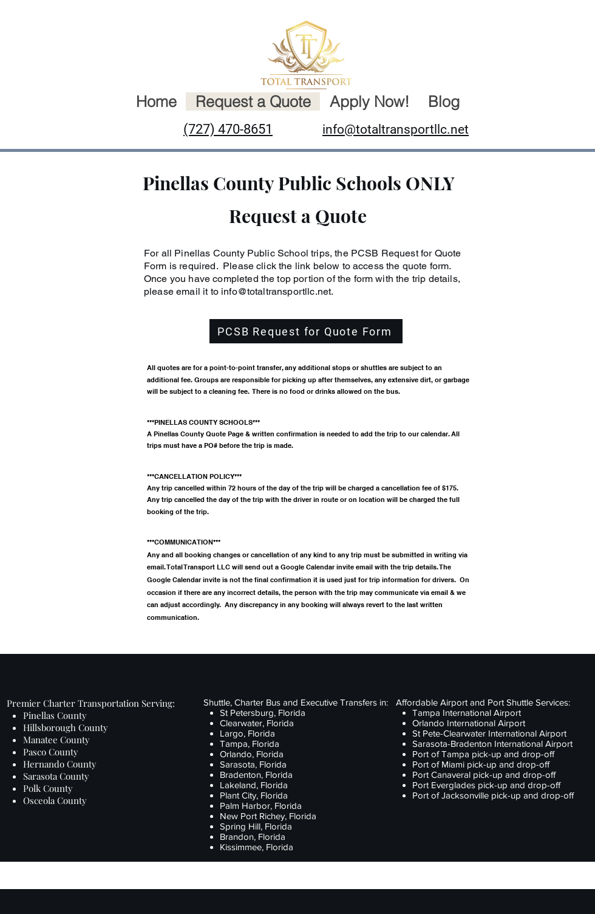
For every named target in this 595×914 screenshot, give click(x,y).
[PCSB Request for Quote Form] (306, 331)
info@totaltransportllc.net (276, 291)
